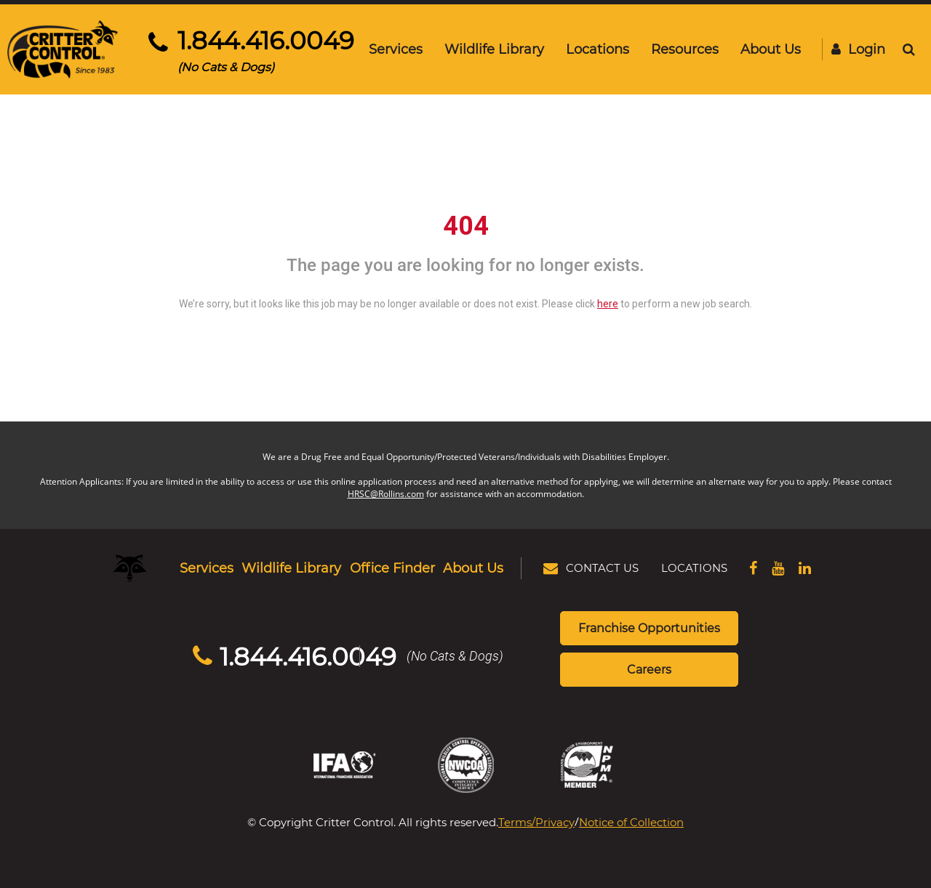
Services (396, 48)
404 (466, 226)
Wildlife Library (494, 48)
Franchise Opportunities (649, 627)
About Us (770, 48)
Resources (685, 48)
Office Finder (392, 567)
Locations (597, 48)
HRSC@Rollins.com (386, 494)
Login (858, 48)
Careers (649, 669)
